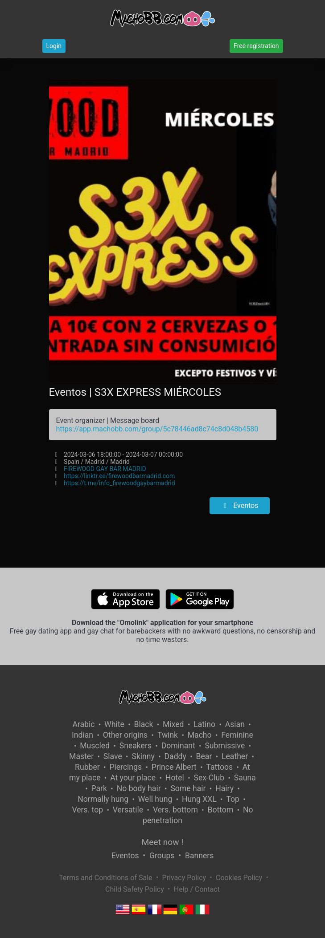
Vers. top (87, 809)
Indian (82, 735)
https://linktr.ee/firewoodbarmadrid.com (119, 475)
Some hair (188, 788)
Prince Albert (174, 767)
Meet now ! (163, 842)
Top (232, 799)
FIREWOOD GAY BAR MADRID (105, 468)
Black (143, 724)
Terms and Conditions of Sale (105, 877)
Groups (161, 855)
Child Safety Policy (134, 889)
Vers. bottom (175, 809)
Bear (204, 756)
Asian (235, 724)
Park (99, 788)
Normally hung (103, 799)
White (114, 724)
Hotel (174, 777)
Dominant (178, 745)
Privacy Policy (184, 877)
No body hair (139, 788)
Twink (167, 735)
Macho (200, 735)
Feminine (237, 735)
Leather (235, 756)
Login (54, 45)
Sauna (245, 777)
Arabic (83, 724)
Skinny (143, 756)
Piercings (125, 767)
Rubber (87, 767)
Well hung (155, 799)
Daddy (175, 756)
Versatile (128, 809)
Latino (204, 724)
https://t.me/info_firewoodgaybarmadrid (119, 483)
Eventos (239, 505)
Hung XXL (199, 799)
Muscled (95, 745)
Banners (199, 855)
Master (81, 756)
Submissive (225, 745)
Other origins (125, 735)
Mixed (173, 724)
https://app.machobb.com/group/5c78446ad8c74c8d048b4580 (157, 429)
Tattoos (219, 767)
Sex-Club (208, 777)
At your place (133, 777)
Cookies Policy (239, 877)
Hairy (224, 788)
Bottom (221, 809)
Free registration (256, 45)
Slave (112, 756)
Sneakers (135, 745)
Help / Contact (197, 889)
